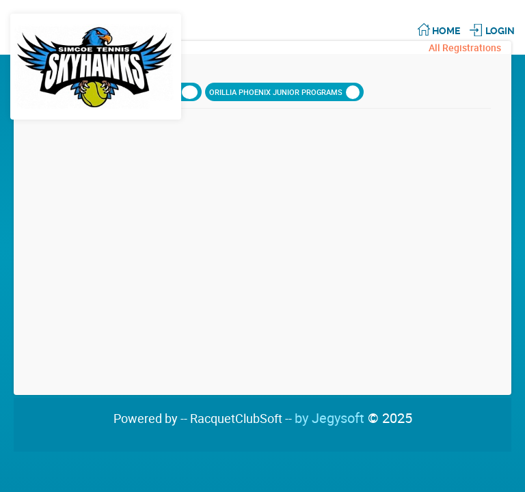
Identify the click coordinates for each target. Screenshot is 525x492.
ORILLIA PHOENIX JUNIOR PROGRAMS (284, 92)
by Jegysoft (353, 418)
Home (446, 30)
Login (500, 30)
